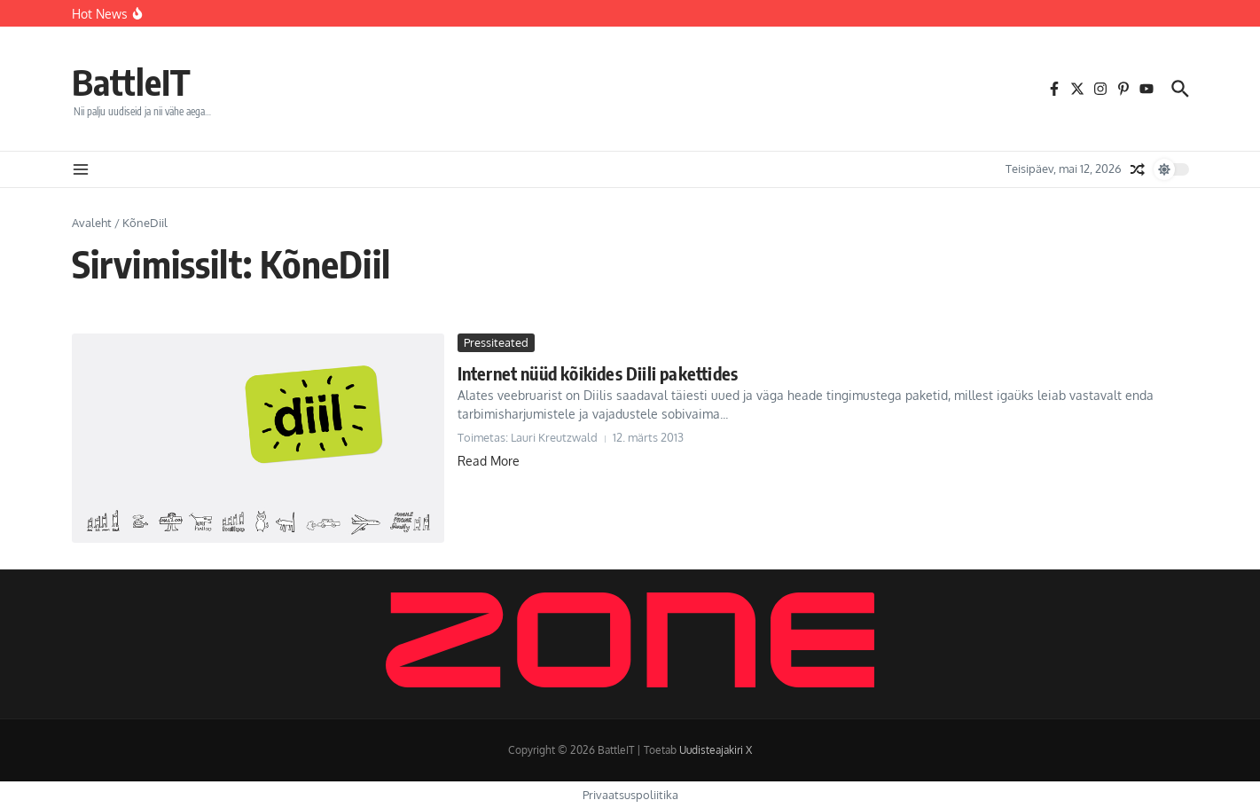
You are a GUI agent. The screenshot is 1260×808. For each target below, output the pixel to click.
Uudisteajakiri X (715, 750)
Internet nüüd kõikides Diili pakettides (598, 373)
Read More (489, 460)
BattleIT (131, 81)
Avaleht (92, 223)
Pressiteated (496, 342)
